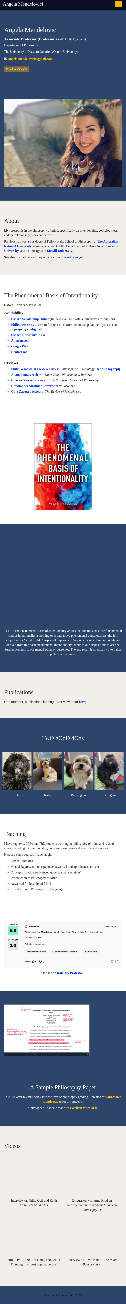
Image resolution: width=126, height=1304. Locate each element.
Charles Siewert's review (28, 380)
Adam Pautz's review (26, 374)
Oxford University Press (28, 335)
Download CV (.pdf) (16, 69)
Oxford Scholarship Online (30, 319)
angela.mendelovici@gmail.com (30, 59)
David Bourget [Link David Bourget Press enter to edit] (72, 257)
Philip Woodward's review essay (33, 369)
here (82, 702)
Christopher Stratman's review (33, 386)
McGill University (59, 251)
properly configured (28, 329)
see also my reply (109, 369)
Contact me (19, 352)
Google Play (19, 346)
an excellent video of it (81, 1108)
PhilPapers (18, 324)
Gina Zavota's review (26, 391)
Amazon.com (20, 340)
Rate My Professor (70, 973)
